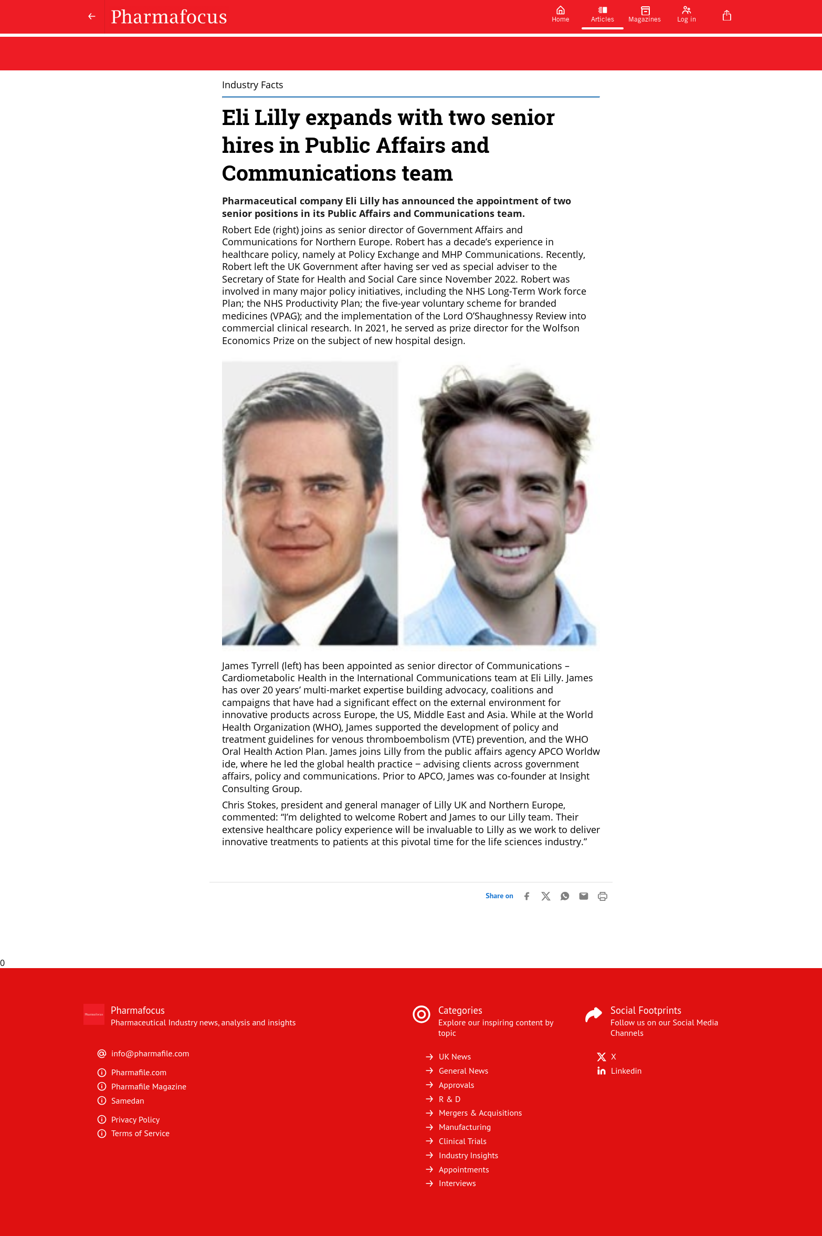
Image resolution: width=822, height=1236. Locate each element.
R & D (442, 1099)
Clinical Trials (455, 1141)
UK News (447, 1056)
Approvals (449, 1084)
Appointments (456, 1169)
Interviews (450, 1183)
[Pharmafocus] (322, 17)
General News (456, 1070)
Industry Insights (461, 1155)
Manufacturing (457, 1126)
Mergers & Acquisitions (473, 1112)
